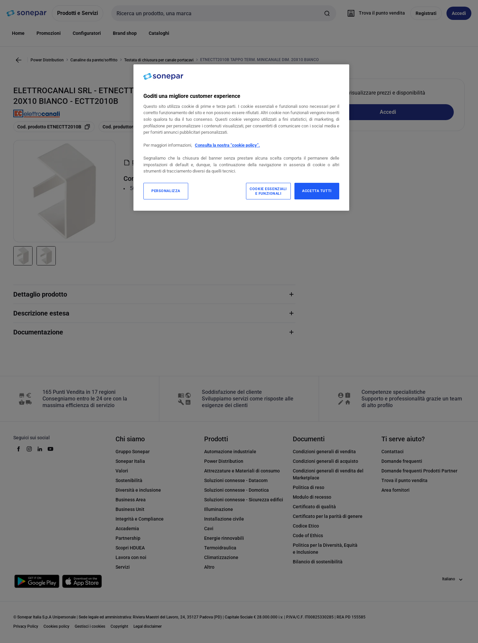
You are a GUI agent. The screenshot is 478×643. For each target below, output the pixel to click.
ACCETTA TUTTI (316, 190)
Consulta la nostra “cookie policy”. (227, 145)
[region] (241, 137)
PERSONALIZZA (165, 190)
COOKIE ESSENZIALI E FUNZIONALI (268, 191)
